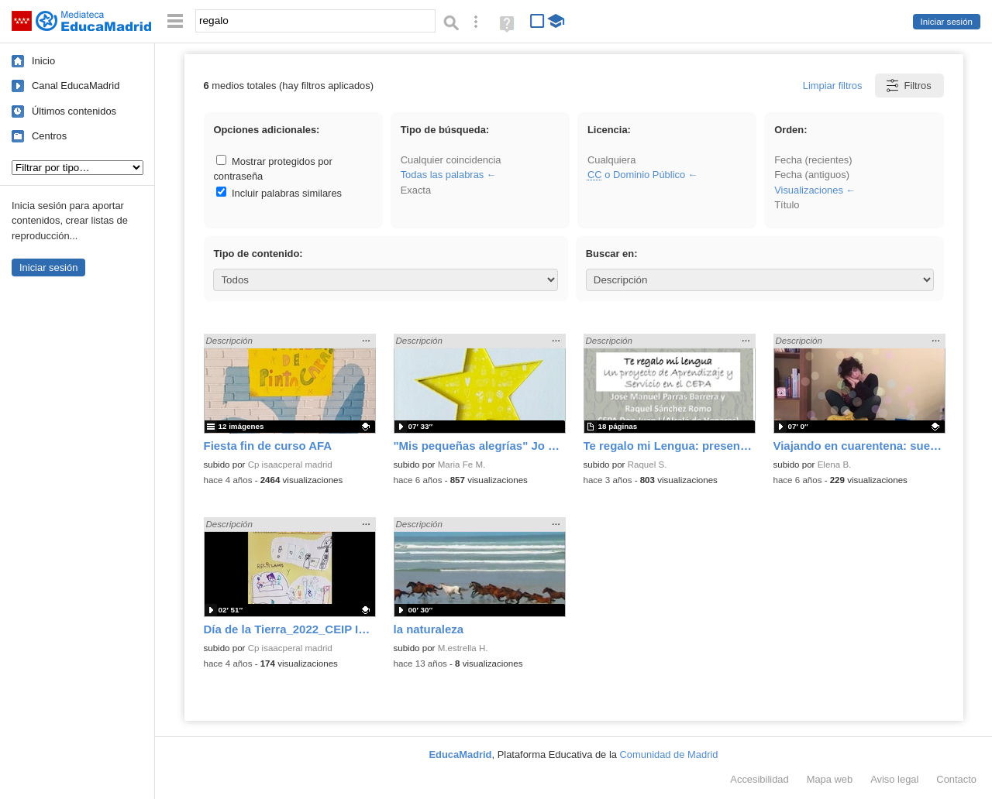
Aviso (894, 779)
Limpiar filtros (833, 85)
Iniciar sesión (947, 21)
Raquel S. (647, 464)
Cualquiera (611, 160)
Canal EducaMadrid (75, 85)
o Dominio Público (636, 174)
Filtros (908, 85)
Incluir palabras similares (279, 193)
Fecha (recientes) (813, 160)
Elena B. (835, 464)
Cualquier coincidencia (451, 160)
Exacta (416, 190)
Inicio (43, 61)
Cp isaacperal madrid (290, 464)
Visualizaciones (808, 190)
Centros (49, 136)
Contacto (956, 779)
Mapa (830, 779)
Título (786, 205)
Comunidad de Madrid (669, 754)
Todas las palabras (442, 174)
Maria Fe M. (462, 464)
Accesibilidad (759, 779)
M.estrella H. (463, 648)
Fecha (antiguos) (811, 174)
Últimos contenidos (74, 111)
